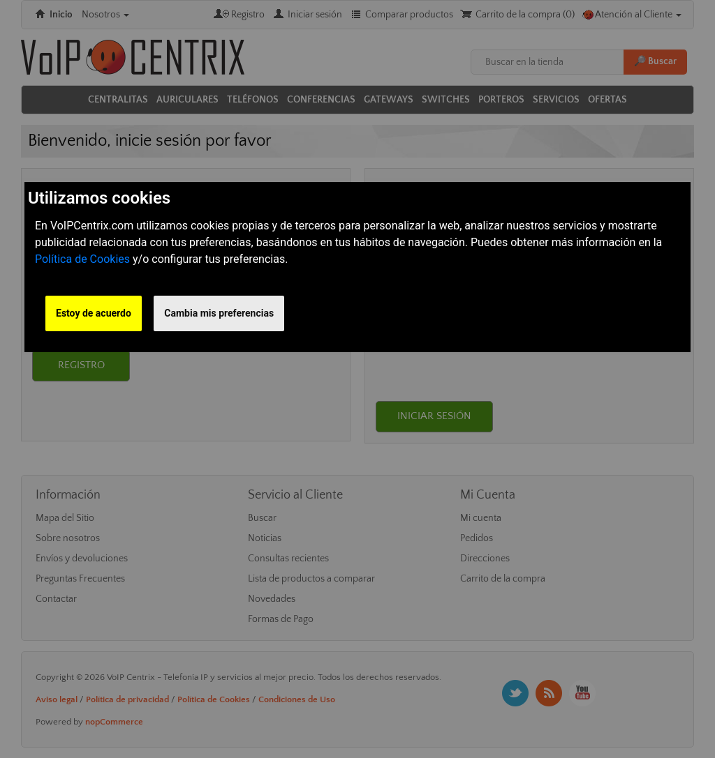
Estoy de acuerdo (93, 313)
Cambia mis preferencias (219, 313)
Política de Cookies (82, 259)
